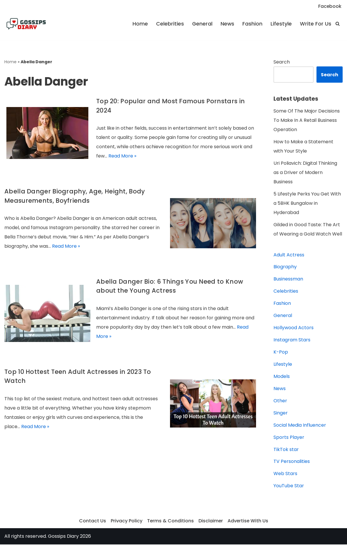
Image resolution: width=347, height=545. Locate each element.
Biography (285, 267)
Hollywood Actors (293, 328)
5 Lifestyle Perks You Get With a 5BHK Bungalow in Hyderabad (307, 203)
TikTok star (286, 450)
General (202, 23)
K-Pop (280, 352)
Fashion (252, 23)
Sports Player (288, 437)
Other (280, 401)
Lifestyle (281, 23)
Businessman (288, 279)
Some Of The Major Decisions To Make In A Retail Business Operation (306, 120)
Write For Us (315, 23)
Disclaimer (210, 521)
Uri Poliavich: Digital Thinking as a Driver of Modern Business (305, 172)
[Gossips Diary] (26, 24)
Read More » (122, 156)
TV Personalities (291, 462)
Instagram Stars (291, 340)
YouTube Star (288, 486)
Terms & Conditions (170, 521)
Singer (280, 413)
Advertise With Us (248, 521)
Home (140, 23)
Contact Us (91, 521)
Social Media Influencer (299, 425)
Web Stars (285, 474)
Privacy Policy (126, 521)
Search (281, 62)
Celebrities (170, 23)
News (227, 23)
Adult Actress (288, 255)
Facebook (329, 6)
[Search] (337, 23)
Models (281, 377)
